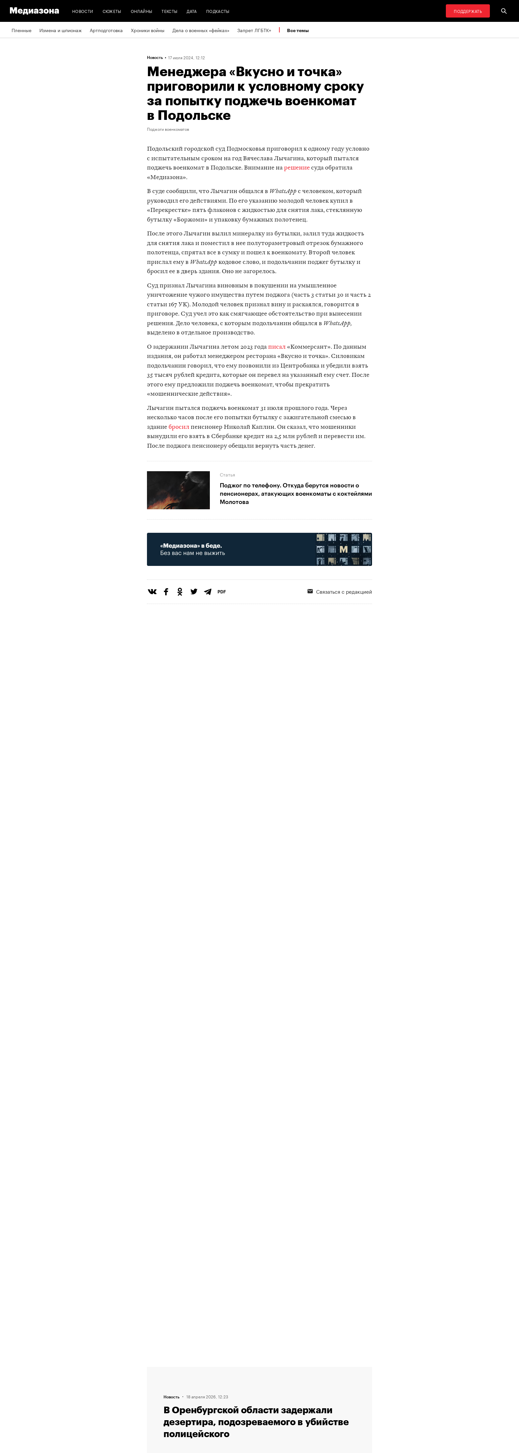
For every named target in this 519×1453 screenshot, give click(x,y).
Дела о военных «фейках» (200, 29)
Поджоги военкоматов (168, 128)
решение (297, 168)
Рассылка (241, 1382)
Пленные (21, 29)
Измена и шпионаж (60, 29)
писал (277, 347)
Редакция (159, 1369)
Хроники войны (148, 29)
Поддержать (468, 11)
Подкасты (218, 11)
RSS (238, 1369)
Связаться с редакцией (339, 591)
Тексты (169, 11)
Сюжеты (112, 11)
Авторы (157, 1394)
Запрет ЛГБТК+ (254, 29)
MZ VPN (239, 1394)
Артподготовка (106, 29)
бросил (178, 427)
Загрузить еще (259, 1170)
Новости (82, 11)
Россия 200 (243, 1407)
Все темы (298, 30)
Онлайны (142, 11)
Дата (192, 11)
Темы (155, 1407)
